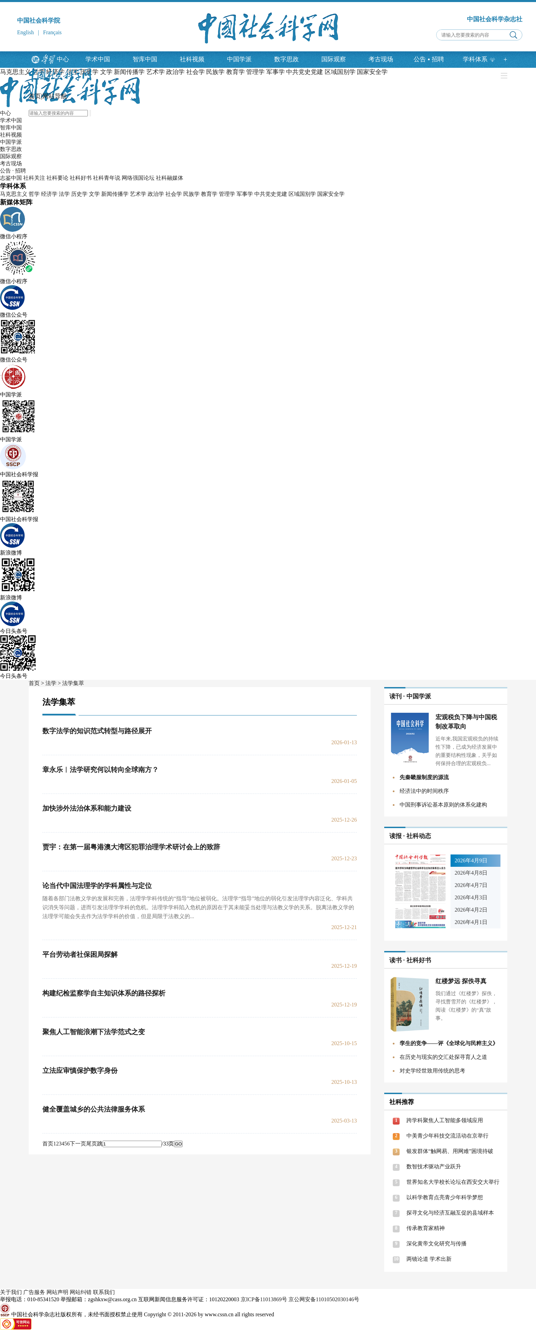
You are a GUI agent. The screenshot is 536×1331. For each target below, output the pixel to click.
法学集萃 (73, 683)
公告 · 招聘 (13, 171)
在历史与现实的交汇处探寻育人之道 (443, 1057)
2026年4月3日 (471, 897)
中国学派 (239, 59)
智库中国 (145, 59)
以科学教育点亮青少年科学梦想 (444, 1197)
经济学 (49, 194)
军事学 (245, 194)
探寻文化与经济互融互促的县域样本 (450, 1213)
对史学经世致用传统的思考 (432, 1071)
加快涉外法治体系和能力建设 (86, 808)
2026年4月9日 (471, 860)
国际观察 (333, 59)
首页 (35, 96)
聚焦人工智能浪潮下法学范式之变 (93, 1032)
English (25, 32)
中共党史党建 (270, 194)
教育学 (209, 194)
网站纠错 (81, 1292)
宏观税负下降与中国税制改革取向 (466, 722)
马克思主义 (15, 71)
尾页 (91, 1143)
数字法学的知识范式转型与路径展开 (97, 731)
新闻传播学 (115, 194)
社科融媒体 (169, 178)
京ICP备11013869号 (264, 1299)
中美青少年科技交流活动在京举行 (447, 1136)
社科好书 (81, 178)
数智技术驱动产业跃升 (433, 1166)
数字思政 (286, 59)
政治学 (156, 194)
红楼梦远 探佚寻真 (461, 981)
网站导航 (54, 96)
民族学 (191, 194)
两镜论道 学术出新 (429, 1259)
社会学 (173, 194)
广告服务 (34, 1292)
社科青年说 (106, 178)
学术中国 (97, 59)
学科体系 (479, 59)
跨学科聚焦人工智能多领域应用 (444, 1120)
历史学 (79, 194)
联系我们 (104, 1292)
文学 (94, 194)
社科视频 (192, 59)
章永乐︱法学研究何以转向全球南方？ (100, 769)
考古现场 (380, 59)
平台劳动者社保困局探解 (80, 954)
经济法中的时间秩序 (424, 791)
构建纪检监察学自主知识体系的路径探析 (103, 993)
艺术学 (138, 194)
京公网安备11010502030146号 (324, 1299)
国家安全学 (331, 194)
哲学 (34, 194)
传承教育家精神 (425, 1228)
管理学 (227, 194)
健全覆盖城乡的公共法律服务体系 (93, 1109)
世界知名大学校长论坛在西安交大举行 (452, 1182)
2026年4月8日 (471, 873)
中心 (63, 59)
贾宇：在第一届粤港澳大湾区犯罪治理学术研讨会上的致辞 (131, 847)
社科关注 (34, 178)
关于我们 (11, 1292)
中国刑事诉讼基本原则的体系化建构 (443, 805)
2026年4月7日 (471, 885)
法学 (64, 194)
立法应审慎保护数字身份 (80, 1070)
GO (178, 1143)
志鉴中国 (11, 178)
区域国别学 (302, 194)
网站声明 (57, 1292)
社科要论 (57, 178)
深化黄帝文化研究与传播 (436, 1243)
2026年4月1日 (471, 922)
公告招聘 (429, 59)
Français (52, 32)
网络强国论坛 (138, 178)
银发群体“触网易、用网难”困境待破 (449, 1151)
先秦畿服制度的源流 (424, 777)
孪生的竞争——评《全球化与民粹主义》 (449, 1043)
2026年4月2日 (471, 910)
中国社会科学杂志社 (494, 19)
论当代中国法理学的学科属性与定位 (97, 885)
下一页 (78, 1143)
